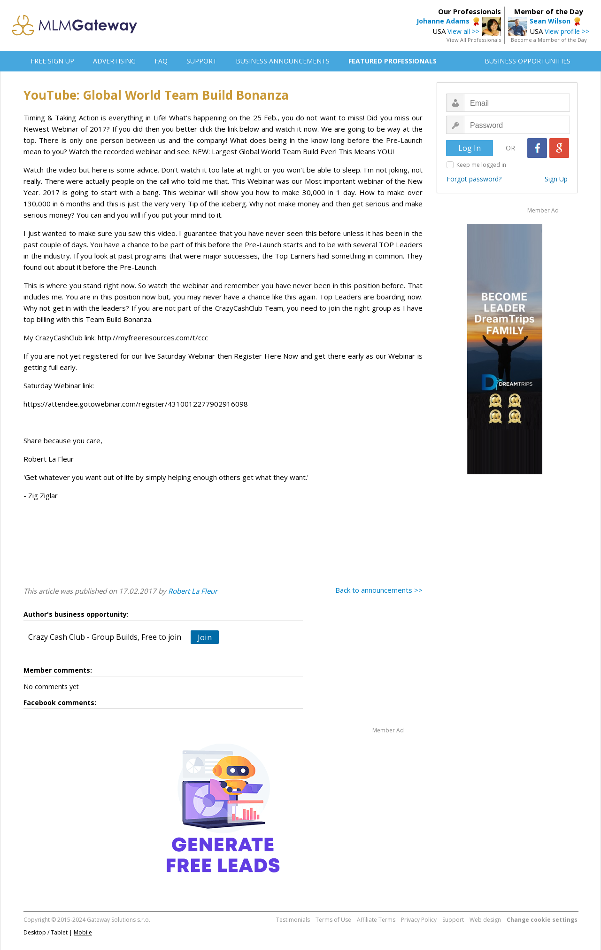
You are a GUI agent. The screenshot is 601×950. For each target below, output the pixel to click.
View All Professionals (474, 39)
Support (453, 920)
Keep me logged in (481, 165)
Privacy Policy (419, 920)
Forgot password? (474, 178)
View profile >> (567, 31)
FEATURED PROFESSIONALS (392, 60)
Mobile (83, 932)
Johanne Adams (443, 20)
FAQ (161, 60)
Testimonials (293, 920)
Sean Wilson (550, 20)
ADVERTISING (114, 60)
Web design (485, 920)
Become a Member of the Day (549, 39)
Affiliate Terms (376, 920)
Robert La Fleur (192, 591)
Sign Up (556, 178)
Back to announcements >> (379, 590)
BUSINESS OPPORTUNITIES (527, 60)
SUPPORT (201, 60)
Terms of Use (333, 920)
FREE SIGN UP (52, 60)
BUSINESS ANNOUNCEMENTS (283, 60)
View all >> (463, 31)
